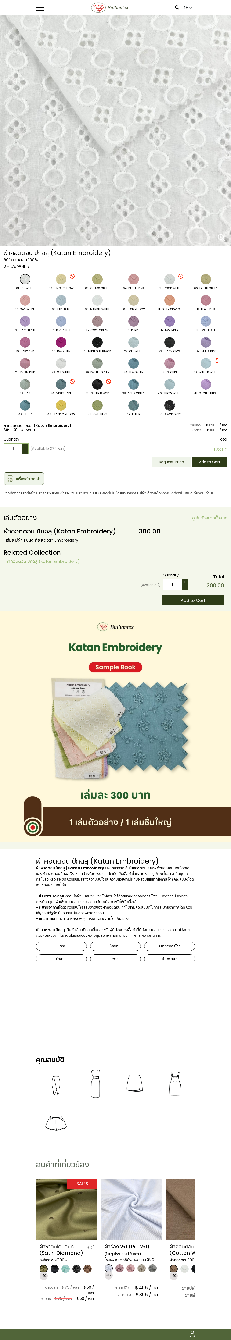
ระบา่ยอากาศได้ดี (170, 946)
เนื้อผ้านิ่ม (61, 958)
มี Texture (169, 958)
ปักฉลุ (61, 946)
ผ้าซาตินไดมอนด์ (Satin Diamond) (61, 1249)
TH (187, 7)
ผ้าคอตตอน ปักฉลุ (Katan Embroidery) (42, 561)
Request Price (171, 462)
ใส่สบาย (115, 946)
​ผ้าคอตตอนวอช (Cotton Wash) (189, 1249)
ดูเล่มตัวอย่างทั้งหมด (209, 518)
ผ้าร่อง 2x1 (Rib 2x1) (127, 1246)
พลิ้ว (115, 958)
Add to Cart (209, 462)
